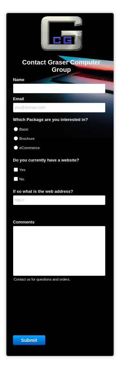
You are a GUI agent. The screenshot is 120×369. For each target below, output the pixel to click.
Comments (24, 222)
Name (18, 79)
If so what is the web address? (43, 191)
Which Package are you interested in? (50, 119)
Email (18, 98)
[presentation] (60, 306)
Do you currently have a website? (46, 160)
